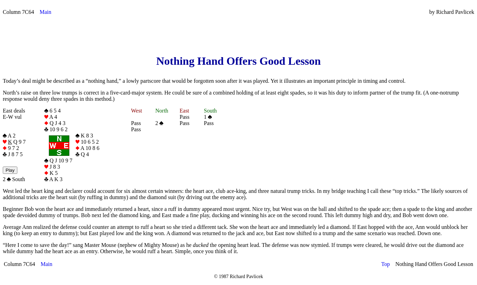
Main (45, 12)
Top (385, 264)
